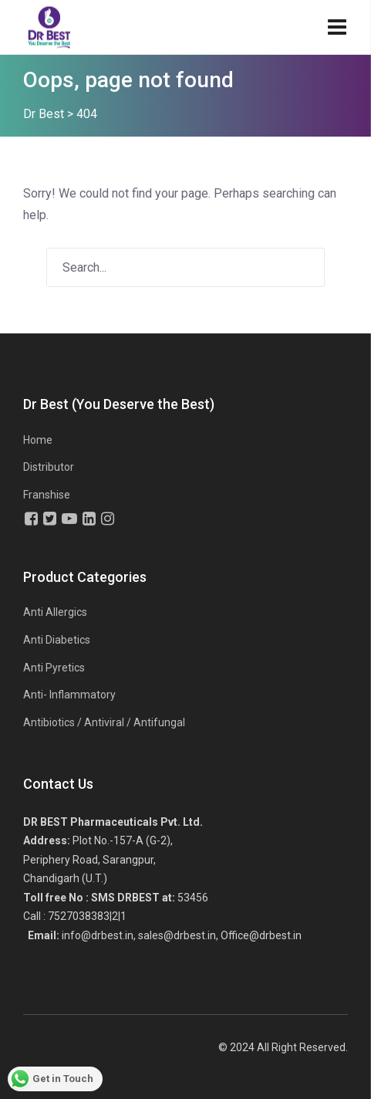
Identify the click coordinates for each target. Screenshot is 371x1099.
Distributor (48, 467)
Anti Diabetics (56, 640)
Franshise (46, 495)
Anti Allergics (55, 612)
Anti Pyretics (54, 667)
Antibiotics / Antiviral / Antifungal (104, 722)
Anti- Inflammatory (69, 694)
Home (37, 440)
